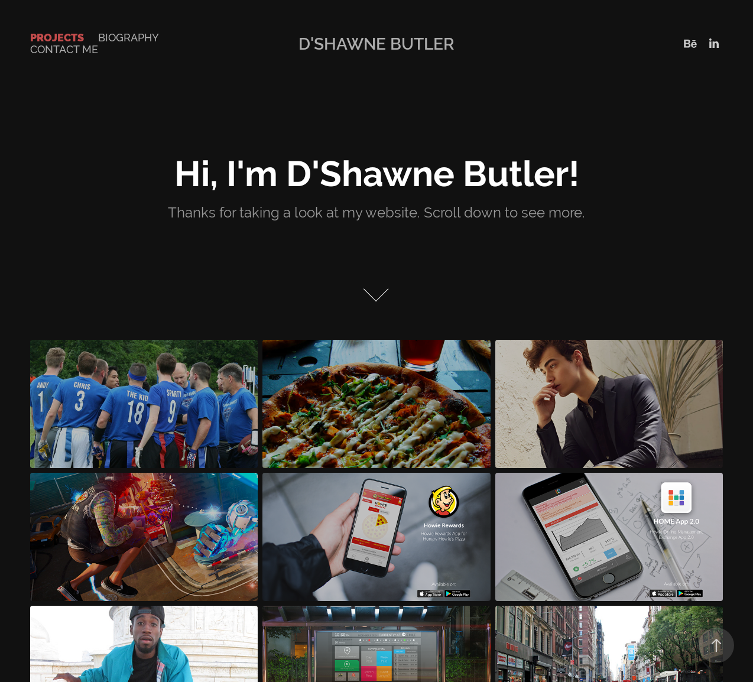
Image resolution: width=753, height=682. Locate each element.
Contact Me (64, 49)
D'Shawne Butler (376, 43)
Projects (57, 37)
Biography (128, 37)
